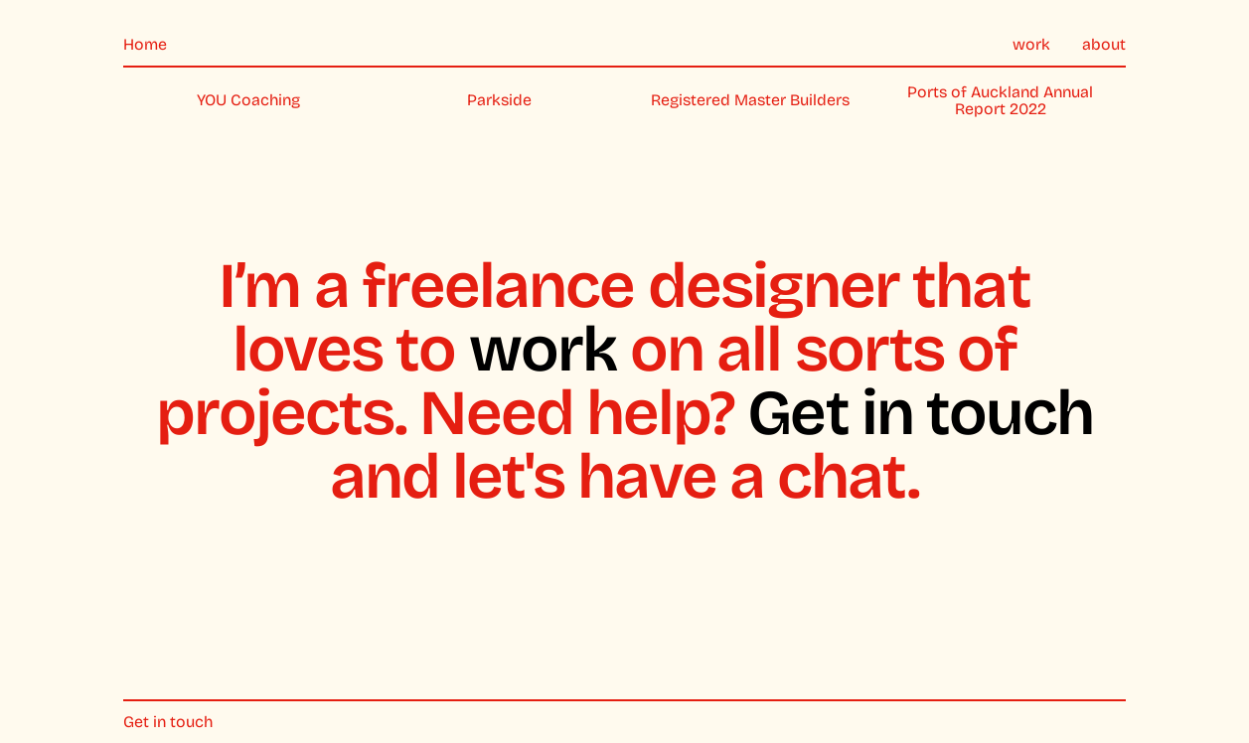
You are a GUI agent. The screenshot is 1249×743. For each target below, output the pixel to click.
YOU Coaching (248, 99)
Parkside (499, 99)
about (1104, 45)
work (1031, 45)
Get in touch (920, 412)
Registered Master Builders (750, 99)
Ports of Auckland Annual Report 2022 (1000, 100)
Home (145, 45)
